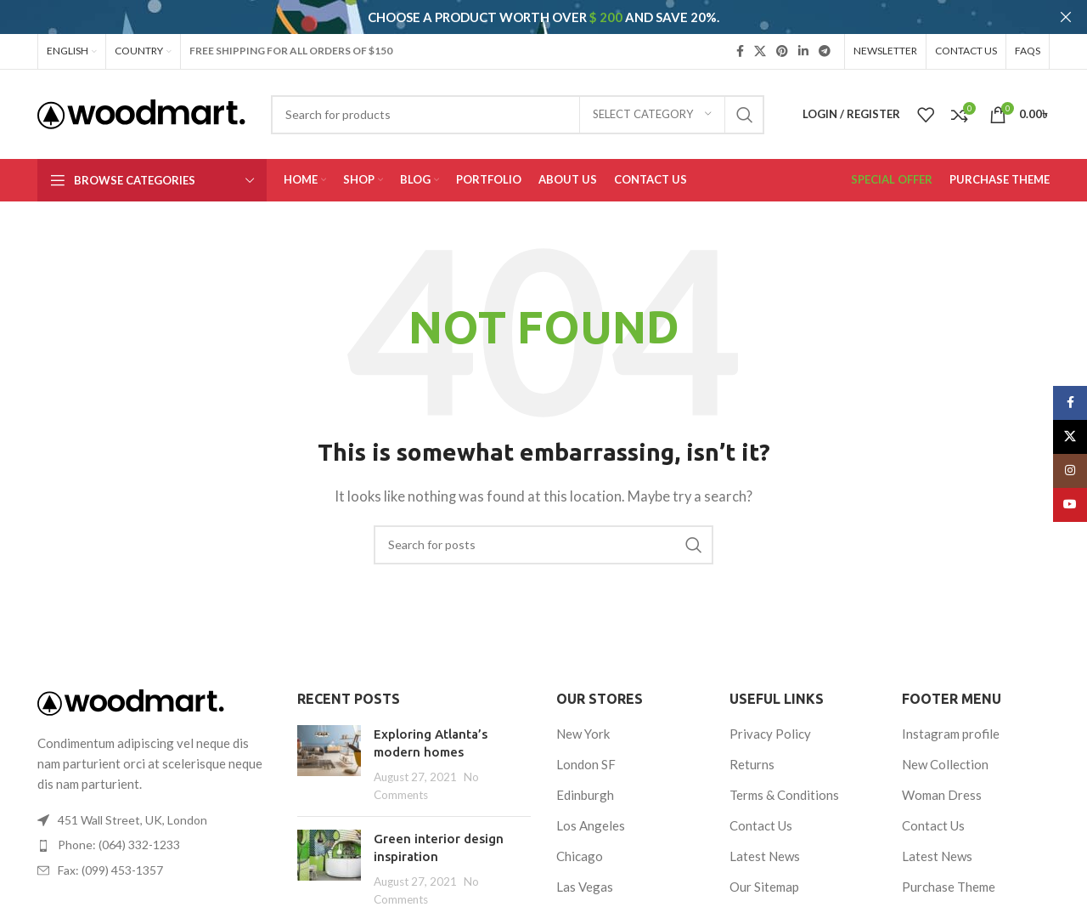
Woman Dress (942, 784)
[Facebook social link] (740, 41)
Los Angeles (590, 815)
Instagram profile (951, 723)
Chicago (579, 845)
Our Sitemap (764, 876)
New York (583, 723)
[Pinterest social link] (782, 41)
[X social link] (760, 41)
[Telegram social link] (825, 41)
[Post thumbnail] (329, 754)
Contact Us (760, 815)
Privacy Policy (770, 723)
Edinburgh (585, 784)
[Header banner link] (518, 17)
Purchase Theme (948, 876)
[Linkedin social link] (803, 41)
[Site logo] (141, 103)
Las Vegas (584, 876)
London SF (586, 754)
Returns (751, 754)
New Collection (945, 754)
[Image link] (130, 690)
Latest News (764, 845)
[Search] (517, 104)
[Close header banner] (1066, 17)
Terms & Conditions (784, 784)
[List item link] (154, 835)
